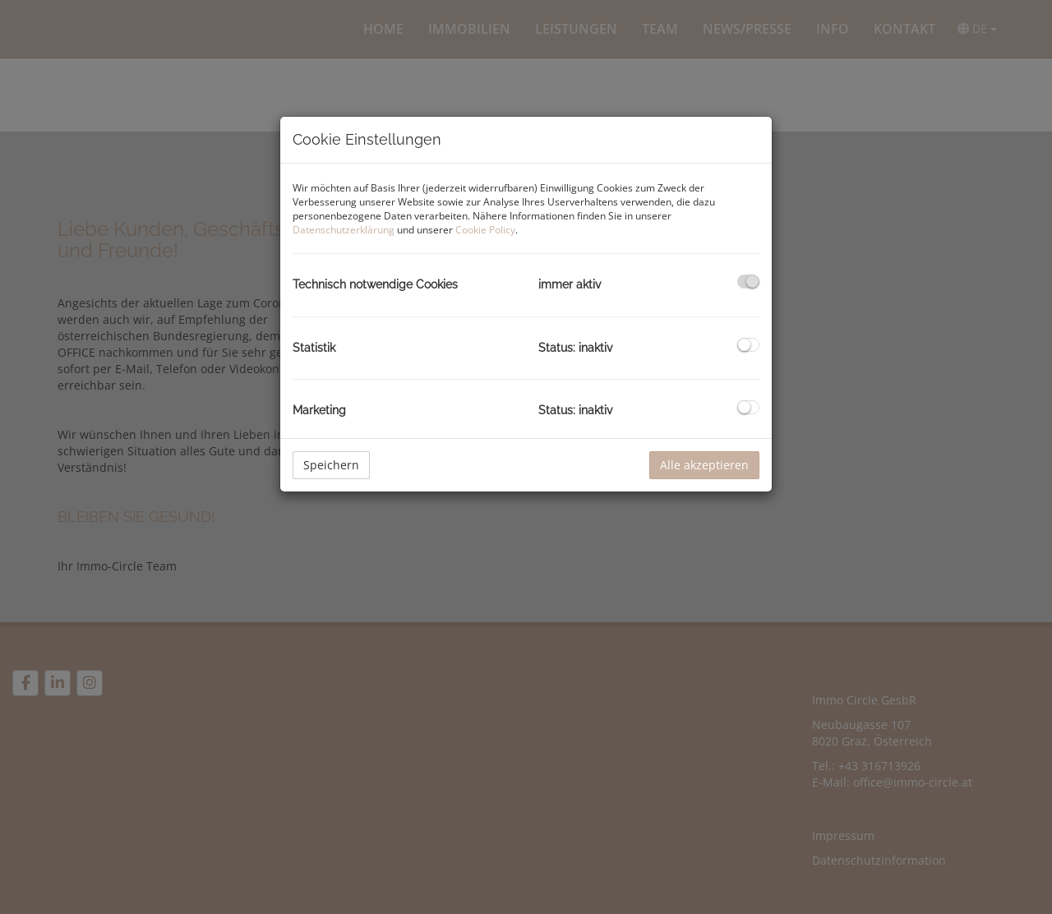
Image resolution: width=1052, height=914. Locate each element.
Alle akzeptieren (704, 465)
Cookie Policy (485, 230)
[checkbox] (748, 282)
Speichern (331, 465)
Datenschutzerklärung (343, 230)
